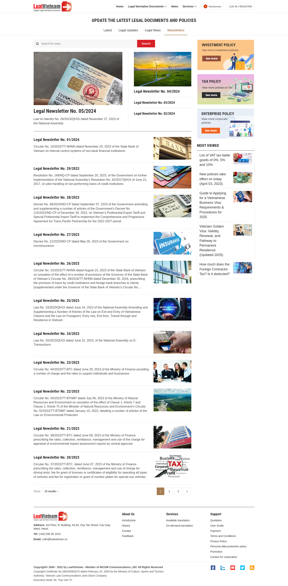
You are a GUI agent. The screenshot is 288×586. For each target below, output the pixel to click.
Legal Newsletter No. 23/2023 (56, 362)
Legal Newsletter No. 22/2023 (56, 391)
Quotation (216, 520)
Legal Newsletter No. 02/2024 (154, 113)
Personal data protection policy (228, 546)
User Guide (217, 525)
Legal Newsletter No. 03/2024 (154, 103)
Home (120, 6)
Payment (215, 530)
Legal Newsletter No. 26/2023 (56, 263)
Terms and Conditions (223, 536)
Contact (126, 530)
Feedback (128, 536)
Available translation (178, 520)
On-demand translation (179, 525)
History (126, 525)
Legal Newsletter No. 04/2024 (157, 91)
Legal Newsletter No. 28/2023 (56, 197)
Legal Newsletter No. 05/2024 (65, 111)
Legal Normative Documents (147, 6)
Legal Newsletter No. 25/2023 (56, 300)
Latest (108, 30)
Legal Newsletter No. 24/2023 (56, 333)
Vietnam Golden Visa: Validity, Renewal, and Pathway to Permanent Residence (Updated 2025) (211, 241)
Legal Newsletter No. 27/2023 (56, 234)
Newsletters (176, 30)
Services (190, 6)
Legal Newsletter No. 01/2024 (56, 139)
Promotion (216, 551)
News (174, 6)
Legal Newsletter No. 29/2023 (56, 168)
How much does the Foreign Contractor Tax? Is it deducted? (214, 269)
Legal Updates (128, 30)
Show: (37, 491)
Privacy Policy (218, 541)
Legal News (153, 30)
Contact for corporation (223, 556)
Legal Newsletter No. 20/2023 (56, 457)
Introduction (129, 520)
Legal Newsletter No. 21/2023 (56, 428)
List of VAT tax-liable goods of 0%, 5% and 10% (214, 160)
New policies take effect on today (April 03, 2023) (212, 178)
